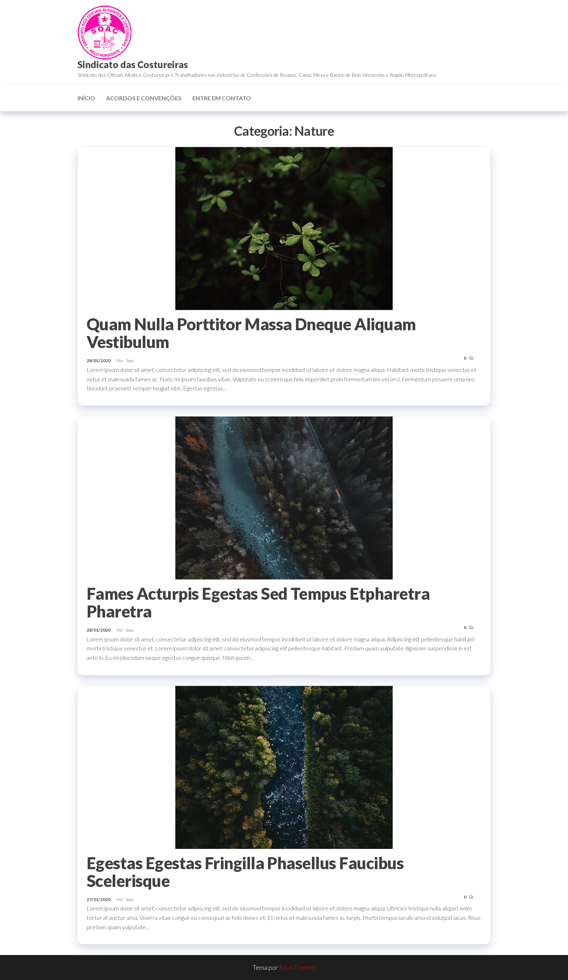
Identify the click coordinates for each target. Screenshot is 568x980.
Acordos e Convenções (143, 98)
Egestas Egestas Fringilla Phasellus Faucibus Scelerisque (245, 872)
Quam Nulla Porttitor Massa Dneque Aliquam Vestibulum (251, 333)
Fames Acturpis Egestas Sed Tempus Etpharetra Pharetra (258, 602)
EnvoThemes (297, 967)
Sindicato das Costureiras (133, 64)
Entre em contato (221, 98)
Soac (130, 360)
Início (86, 98)
